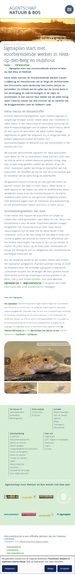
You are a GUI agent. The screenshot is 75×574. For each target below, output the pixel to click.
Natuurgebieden (17, 412)
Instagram (32, 334)
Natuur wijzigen (17, 446)
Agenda (57, 418)
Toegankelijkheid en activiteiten (24, 449)
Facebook (20, 334)
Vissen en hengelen (19, 452)
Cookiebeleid (12, 550)
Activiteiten (15, 415)
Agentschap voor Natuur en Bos (44, 330)
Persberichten (22, 65)
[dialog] (37, 565)
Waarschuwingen (61, 412)
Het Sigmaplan (10, 303)
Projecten (36, 415)
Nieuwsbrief (59, 427)
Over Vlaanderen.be (15, 553)
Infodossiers (37, 412)
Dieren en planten (18, 455)
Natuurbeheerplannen (19, 439)
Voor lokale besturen (19, 473)
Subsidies (14, 467)
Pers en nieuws (60, 415)
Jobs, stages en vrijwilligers (57, 439)
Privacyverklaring (14, 547)
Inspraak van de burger (20, 470)
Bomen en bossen (18, 443)
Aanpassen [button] (10, 568)
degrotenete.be (32, 283)
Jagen (12, 461)
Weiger (50, 568)
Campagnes (59, 424)
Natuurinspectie (17, 464)
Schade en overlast (18, 458)
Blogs (56, 421)
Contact (48, 449)
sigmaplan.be (11, 283)
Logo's (48, 446)
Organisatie (50, 436)
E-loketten (14, 436)
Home (7, 65)
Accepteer (64, 568)
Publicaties (49, 443)
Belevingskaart (16, 418)
